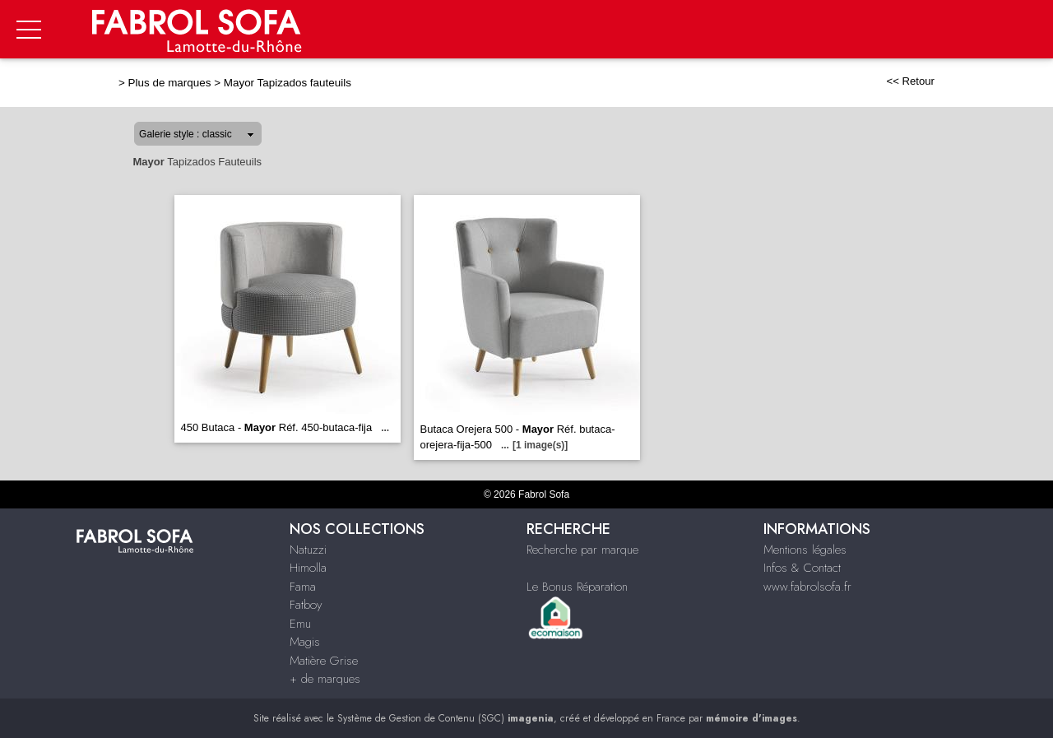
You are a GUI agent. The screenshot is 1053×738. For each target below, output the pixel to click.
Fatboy (306, 605)
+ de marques (325, 679)
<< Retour (910, 81)
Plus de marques (169, 83)
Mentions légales (805, 550)
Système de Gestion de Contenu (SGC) (445, 718)
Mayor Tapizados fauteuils (287, 83)
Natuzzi (308, 550)
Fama (303, 587)
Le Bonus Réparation (577, 587)
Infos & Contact (802, 568)
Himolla (308, 568)
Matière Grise (324, 661)
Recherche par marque (582, 550)
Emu (300, 624)
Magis (305, 642)
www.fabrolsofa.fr (807, 587)
